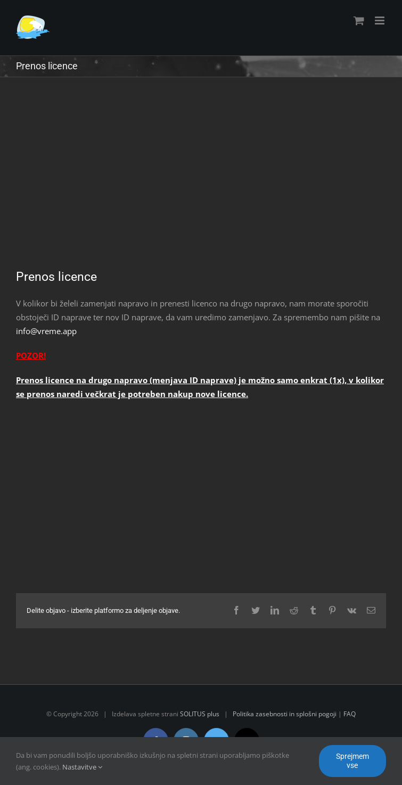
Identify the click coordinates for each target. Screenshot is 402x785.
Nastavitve (82, 767)
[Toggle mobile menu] (380, 20)
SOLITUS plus (199, 713)
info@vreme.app (46, 331)
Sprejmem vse (352, 761)
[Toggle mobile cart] (359, 20)
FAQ (349, 713)
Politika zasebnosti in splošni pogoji (285, 713)
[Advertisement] (201, 181)
